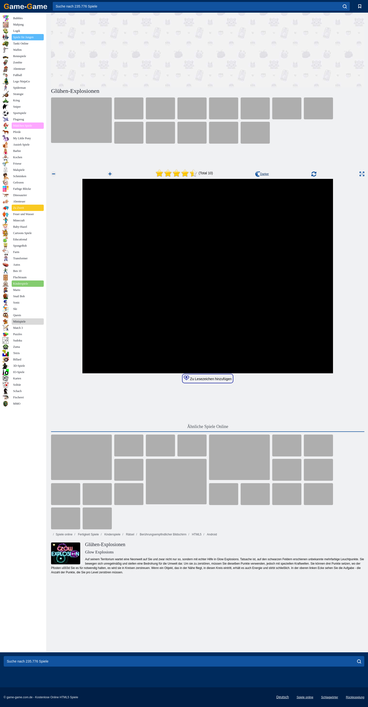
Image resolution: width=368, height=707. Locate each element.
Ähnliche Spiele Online (207, 426)
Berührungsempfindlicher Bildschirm (162, 534)
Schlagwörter (329, 697)
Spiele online (64, 534)
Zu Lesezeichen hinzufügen (208, 378)
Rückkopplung (355, 697)
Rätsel (129, 534)
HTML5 (196, 534)
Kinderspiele (112, 534)
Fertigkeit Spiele (88, 534)
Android (211, 534)
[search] (345, 6)
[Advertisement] (129, 49)
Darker (262, 174)
